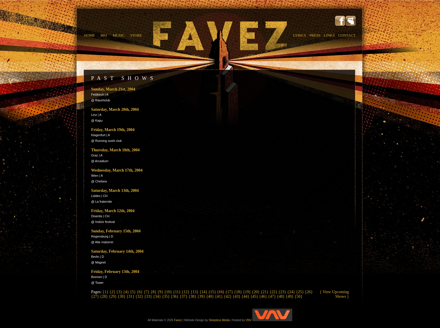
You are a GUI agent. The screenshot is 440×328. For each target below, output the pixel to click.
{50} (298, 296)
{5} (133, 292)
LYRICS (299, 35)
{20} (256, 292)
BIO (104, 35)
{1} (106, 292)
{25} (300, 292)
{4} (126, 292)
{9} (160, 292)
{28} (104, 296)
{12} (186, 292)
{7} (147, 292)
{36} (175, 296)
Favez (178, 320)
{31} (131, 296)
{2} (112, 292)
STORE (136, 35)
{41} (219, 296)
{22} (273, 292)
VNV (269, 320)
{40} (210, 296)
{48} (281, 296)
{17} (229, 292)
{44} (245, 296)
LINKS (329, 35)
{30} (122, 296)
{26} (309, 292)
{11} (177, 292)
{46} (263, 296)
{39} (201, 296)
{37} (184, 296)
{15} (212, 292)
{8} (154, 292)
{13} (195, 292)
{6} (140, 292)
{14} (203, 292)
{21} (265, 292)
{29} (113, 296)
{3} (119, 292)
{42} (228, 296)
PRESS (314, 35)
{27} (95, 296)
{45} (254, 296)
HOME (89, 35)
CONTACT (346, 35)
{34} (157, 296)
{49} (290, 296)
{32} (139, 296)
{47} (272, 296)
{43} (237, 296)
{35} (166, 296)
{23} (282, 292)
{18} (238, 292)
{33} (148, 296)
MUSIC (119, 35)
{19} (247, 292)
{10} (168, 292)
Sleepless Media (219, 320)
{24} (291, 292)
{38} (192, 296)
